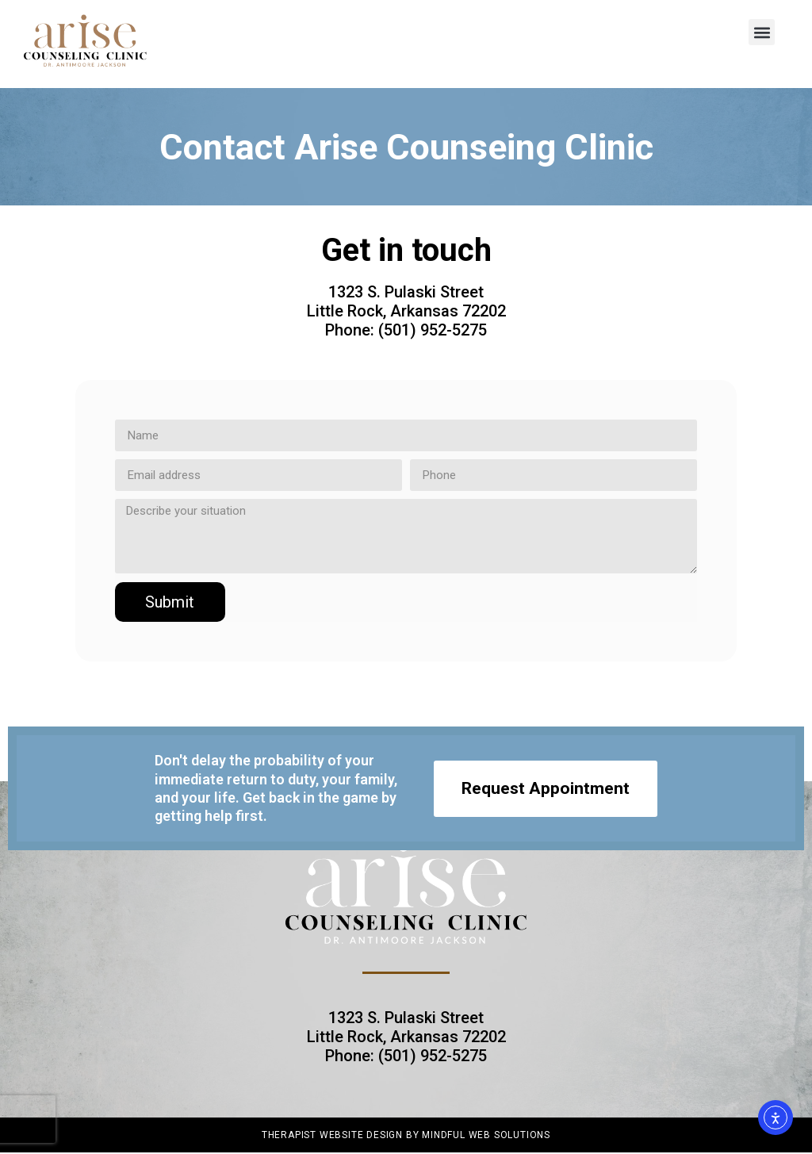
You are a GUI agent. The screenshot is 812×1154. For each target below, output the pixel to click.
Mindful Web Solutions (486, 1135)
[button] (762, 32)
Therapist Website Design (332, 1135)
